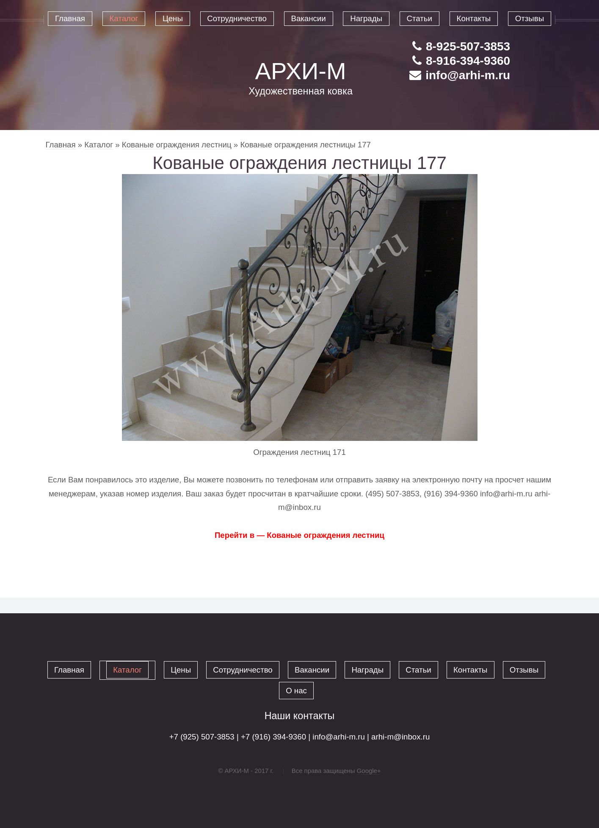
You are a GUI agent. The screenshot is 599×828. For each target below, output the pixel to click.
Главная (61, 144)
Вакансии (312, 669)
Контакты (470, 669)
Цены (181, 669)
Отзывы (524, 669)
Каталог (98, 144)
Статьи (418, 669)
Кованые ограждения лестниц (177, 144)
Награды (367, 669)
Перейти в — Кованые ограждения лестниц (299, 535)
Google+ (369, 770)
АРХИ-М (300, 71)
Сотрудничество (243, 669)
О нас (296, 690)
